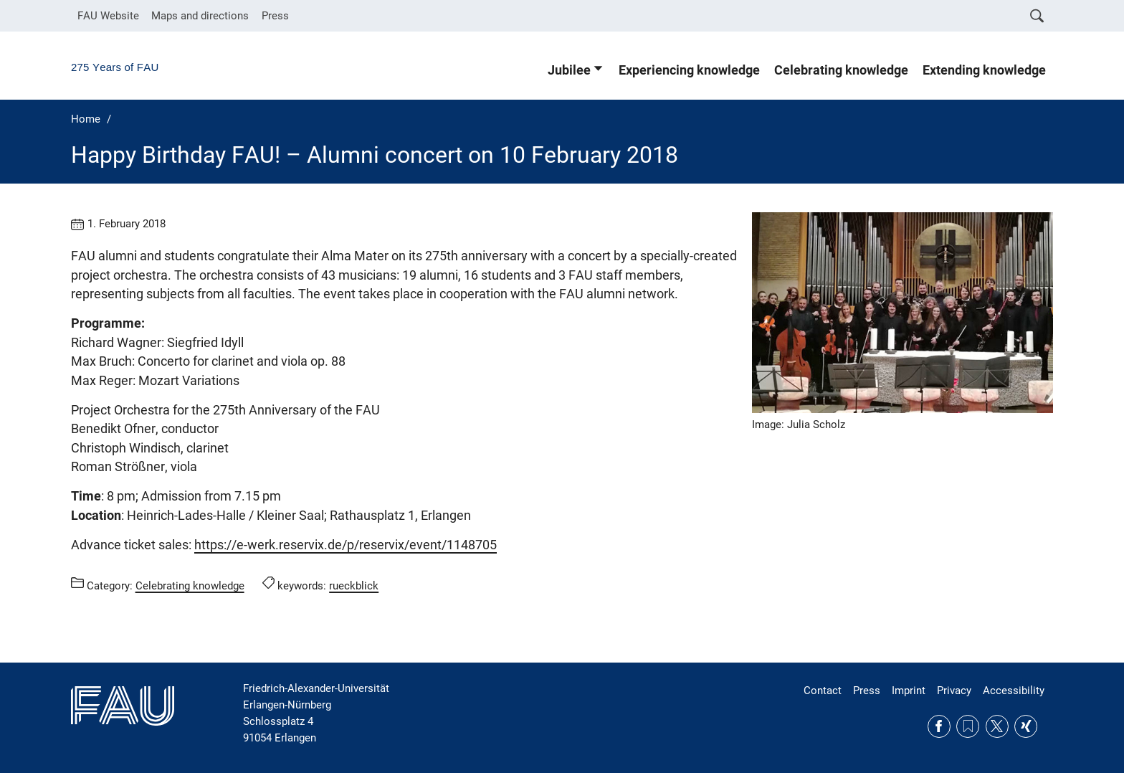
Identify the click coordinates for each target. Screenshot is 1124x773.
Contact (823, 690)
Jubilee (569, 70)
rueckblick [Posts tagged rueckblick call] (353, 585)
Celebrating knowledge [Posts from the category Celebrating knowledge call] (189, 585)
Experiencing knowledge (689, 70)
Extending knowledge (984, 70)
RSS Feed (967, 726)
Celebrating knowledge (841, 70)
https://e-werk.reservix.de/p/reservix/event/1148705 (345, 545)
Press (275, 15)
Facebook (939, 726)
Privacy (954, 690)
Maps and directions (200, 15)
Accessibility (1013, 690)
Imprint (908, 690)
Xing (1025, 726)
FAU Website (108, 15)
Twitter (997, 726)
